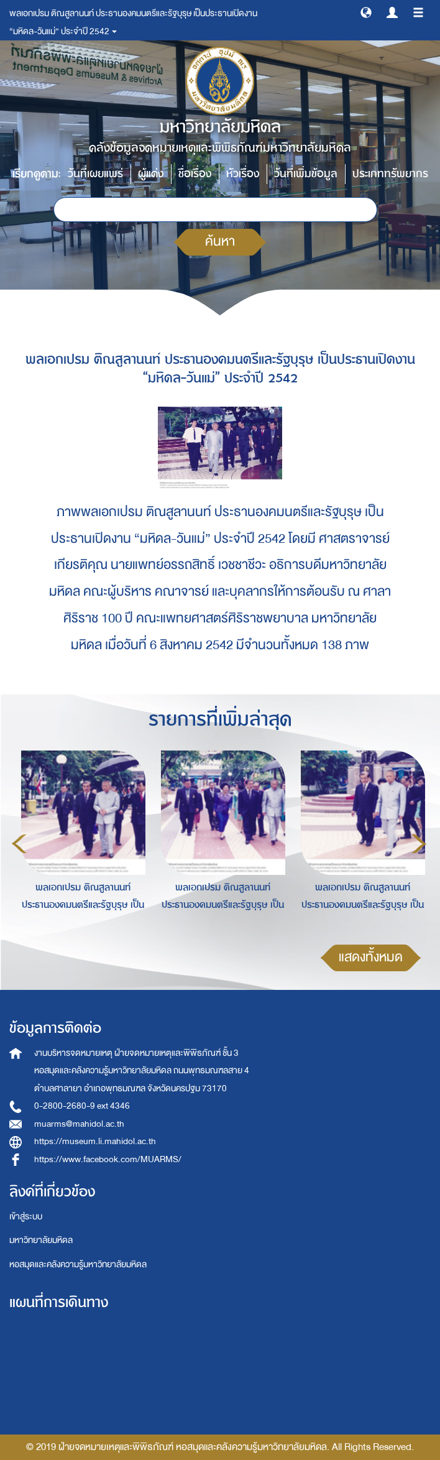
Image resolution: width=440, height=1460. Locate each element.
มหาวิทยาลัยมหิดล (41, 1240)
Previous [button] (19, 843)
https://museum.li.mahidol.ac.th (95, 1141)
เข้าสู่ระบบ (25, 1216)
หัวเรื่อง (242, 173)
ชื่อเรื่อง (194, 173)
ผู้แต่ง (150, 173)
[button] (366, 12)
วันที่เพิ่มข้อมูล (305, 173)
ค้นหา (220, 241)
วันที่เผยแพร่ (95, 173)
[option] (80, 842)
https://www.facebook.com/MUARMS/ (107, 1159)
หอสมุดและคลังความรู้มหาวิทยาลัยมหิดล (78, 1264)
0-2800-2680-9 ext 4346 (82, 1106)
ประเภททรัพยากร (390, 173)
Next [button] (419, 843)
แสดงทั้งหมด (371, 957)
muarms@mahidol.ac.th (79, 1124)
